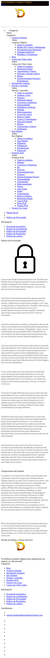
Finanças (21, 98)
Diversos (21, 170)
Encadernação (23, 148)
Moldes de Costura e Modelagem (31, 47)
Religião (20, 110)
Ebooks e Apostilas (20, 86)
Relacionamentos (24, 112)
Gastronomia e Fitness (26, 71)
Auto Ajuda (22, 189)
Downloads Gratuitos (21, 83)
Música (20, 124)
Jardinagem (22, 129)
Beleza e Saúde (23, 117)
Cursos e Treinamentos (27, 119)
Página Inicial (12, 212)
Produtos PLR (18, 153)
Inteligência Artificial (26, 107)
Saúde (19, 191)
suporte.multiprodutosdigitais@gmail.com (24, 615)
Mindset (20, 162)
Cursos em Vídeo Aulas (22, 59)
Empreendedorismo (25, 172)
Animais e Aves (23, 95)
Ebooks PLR (22, 206)
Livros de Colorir (24, 114)
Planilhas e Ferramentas (27, 54)
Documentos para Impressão (29, 50)
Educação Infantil (24, 122)
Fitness (20, 186)
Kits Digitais (17, 131)
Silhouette (21, 143)
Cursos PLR (22, 201)
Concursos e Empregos (27, 102)
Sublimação (22, 146)
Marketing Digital (24, 69)
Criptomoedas (23, 194)
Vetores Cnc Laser (19, 208)
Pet (18, 167)
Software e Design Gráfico (28, 74)
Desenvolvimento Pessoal (28, 177)
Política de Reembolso (16, 234)
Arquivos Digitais (19, 38)
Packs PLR (22, 203)
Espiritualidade (23, 105)
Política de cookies (14, 236)
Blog (14, 57)
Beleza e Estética (24, 196)
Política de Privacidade (16, 217)
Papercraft (21, 150)
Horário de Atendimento (16, 229)
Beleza (20, 76)
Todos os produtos (25, 45)
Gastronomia (22, 182)
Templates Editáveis (25, 52)
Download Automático (16, 226)
